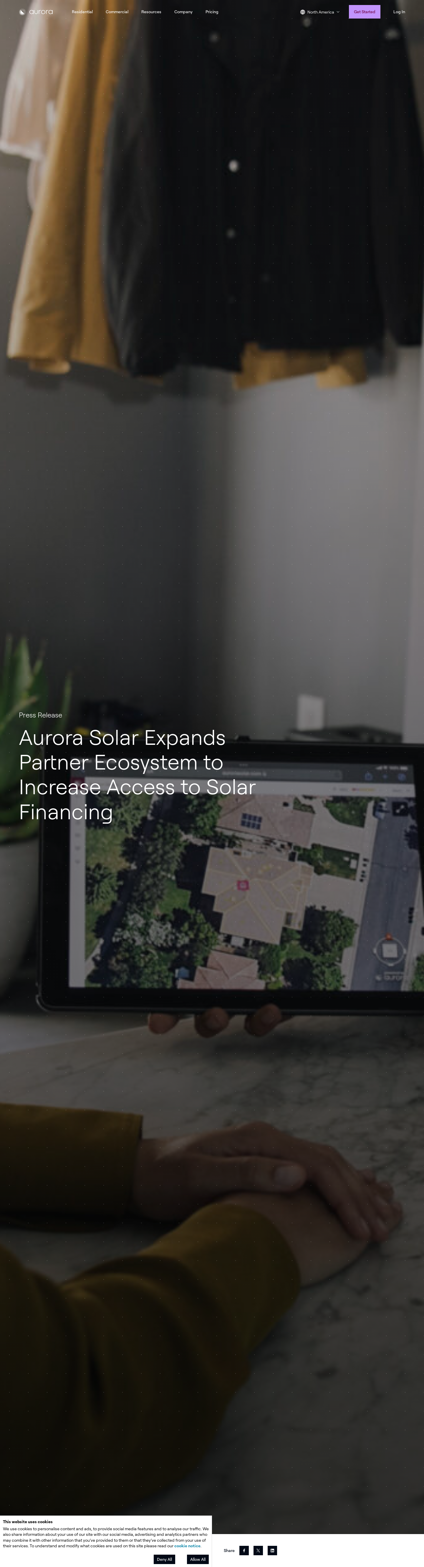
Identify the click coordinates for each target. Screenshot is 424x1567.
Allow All (198, 1559)
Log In (399, 11)
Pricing (212, 11)
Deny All (164, 1559)
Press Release (40, 714)
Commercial (117, 11)
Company (183, 11)
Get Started (364, 11)
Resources (151, 11)
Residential (82, 11)
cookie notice (187, 1545)
